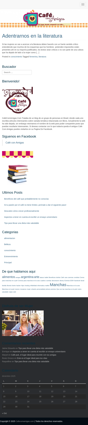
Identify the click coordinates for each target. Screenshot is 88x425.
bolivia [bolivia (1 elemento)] (58, 277)
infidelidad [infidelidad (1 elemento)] (33, 285)
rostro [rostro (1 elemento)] (79, 289)
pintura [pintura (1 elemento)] (48, 289)
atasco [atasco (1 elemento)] (42, 277)
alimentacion (9, 238)
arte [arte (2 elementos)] (36, 277)
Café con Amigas (15, 142)
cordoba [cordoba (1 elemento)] (76, 277)
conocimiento (16, 57)
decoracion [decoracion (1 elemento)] (55, 280)
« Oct (4, 413)
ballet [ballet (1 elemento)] (46, 277)
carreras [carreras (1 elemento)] (70, 277)
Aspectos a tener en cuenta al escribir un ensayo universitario (30, 217)
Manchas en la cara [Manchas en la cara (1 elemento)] (73, 285)
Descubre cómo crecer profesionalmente (21, 211)
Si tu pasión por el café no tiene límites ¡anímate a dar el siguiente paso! (35, 205)
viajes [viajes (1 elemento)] (11, 292)
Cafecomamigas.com (25, 421)
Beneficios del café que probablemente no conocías (26, 199)
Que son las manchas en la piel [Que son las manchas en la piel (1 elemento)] (67, 289)
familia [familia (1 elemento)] (4, 285)
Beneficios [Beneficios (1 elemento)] (52, 277)
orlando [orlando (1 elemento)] (33, 289)
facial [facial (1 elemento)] (82, 280)
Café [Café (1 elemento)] (62, 277)
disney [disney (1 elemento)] (62, 280)
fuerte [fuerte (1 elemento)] (14, 285)
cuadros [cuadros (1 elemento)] (43, 280)
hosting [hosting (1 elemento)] (27, 285)
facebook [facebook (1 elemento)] (77, 280)
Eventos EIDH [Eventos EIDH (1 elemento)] (69, 280)
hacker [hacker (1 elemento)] (18, 285)
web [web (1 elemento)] (14, 292)
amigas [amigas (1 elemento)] (18, 277)
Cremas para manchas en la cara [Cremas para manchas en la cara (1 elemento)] (29, 280)
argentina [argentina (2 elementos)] (27, 277)
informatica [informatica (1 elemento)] (40, 285)
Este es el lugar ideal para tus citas (32, 358)
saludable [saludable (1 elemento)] (5, 292)
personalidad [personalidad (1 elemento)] (41, 289)
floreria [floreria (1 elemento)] (9, 285)
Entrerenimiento (11, 256)
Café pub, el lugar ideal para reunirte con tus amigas (33, 355)
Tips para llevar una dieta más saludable (21, 223)
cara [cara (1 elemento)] (66, 277)
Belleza (7, 244)
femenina (34, 57)
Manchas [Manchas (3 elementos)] (58, 284)
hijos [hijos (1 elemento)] (22, 285)
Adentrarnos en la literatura (32, 36)
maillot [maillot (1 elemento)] (47, 285)
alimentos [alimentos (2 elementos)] (8, 277)
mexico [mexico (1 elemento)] (17, 289)
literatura (42, 57)
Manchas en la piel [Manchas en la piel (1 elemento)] (8, 289)
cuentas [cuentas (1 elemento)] (48, 280)
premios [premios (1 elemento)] (53, 289)
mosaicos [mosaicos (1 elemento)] (23, 289)
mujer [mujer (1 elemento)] (29, 289)
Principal (8, 262)
